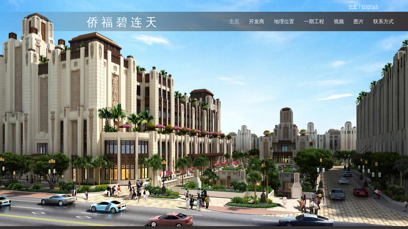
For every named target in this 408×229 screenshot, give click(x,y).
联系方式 (383, 21)
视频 (339, 21)
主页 (234, 21)
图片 (358, 21)
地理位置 (284, 21)
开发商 (256, 21)
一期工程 (314, 21)
